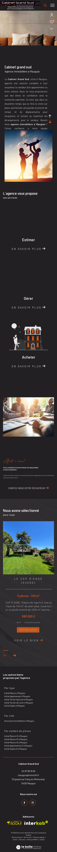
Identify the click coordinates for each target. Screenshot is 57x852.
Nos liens (22, 839)
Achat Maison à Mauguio (14, 693)
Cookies (42, 839)
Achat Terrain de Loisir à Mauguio (18, 702)
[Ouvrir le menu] (52, 5)
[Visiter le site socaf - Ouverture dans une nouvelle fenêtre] (14, 823)
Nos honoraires (17, 837)
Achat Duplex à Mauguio (14, 706)
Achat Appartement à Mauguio (17, 696)
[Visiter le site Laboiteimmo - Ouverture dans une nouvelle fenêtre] (28, 845)
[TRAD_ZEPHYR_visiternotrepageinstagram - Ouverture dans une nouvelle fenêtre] (33, 803)
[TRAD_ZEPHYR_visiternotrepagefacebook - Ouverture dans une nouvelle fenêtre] (24, 803)
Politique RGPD (32, 839)
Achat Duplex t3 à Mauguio (15, 749)
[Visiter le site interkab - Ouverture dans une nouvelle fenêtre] (36, 823)
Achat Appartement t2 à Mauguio (18, 745)
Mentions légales (39, 837)
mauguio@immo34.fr (28, 775)
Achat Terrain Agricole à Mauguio (18, 699)
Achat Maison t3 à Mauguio (15, 736)
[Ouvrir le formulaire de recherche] (45, 5)
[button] (14, 655)
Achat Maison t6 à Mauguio (15, 742)
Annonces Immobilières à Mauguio (19, 721)
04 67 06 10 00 (28, 771)
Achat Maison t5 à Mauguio (15, 739)
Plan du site (28, 837)
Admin (15, 839)
